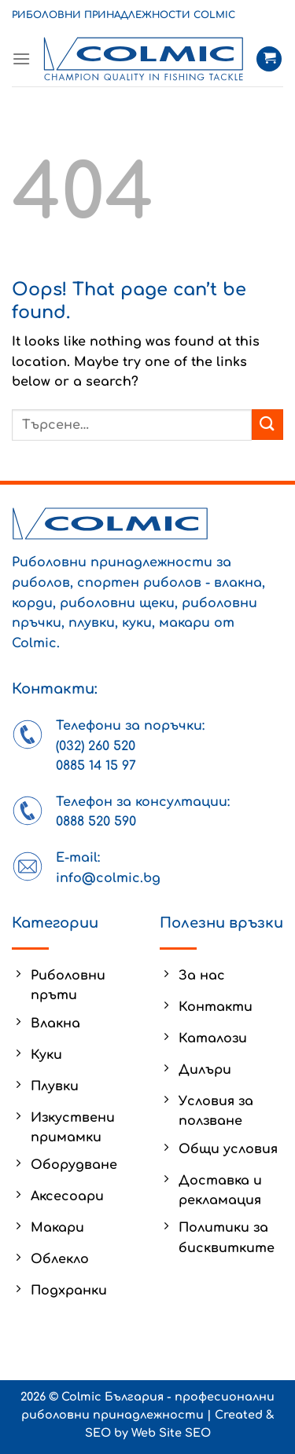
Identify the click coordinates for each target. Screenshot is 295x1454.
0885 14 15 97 (96, 766)
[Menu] (21, 58)
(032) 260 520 (95, 746)
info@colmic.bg (108, 878)
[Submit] (267, 424)
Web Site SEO (171, 1433)
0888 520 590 (96, 822)
